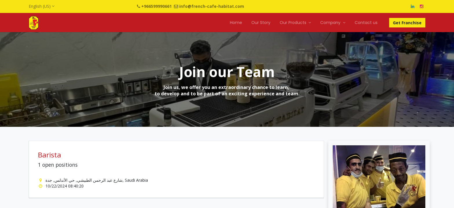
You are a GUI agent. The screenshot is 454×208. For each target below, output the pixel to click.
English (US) (40, 6)
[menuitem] (236, 23)
